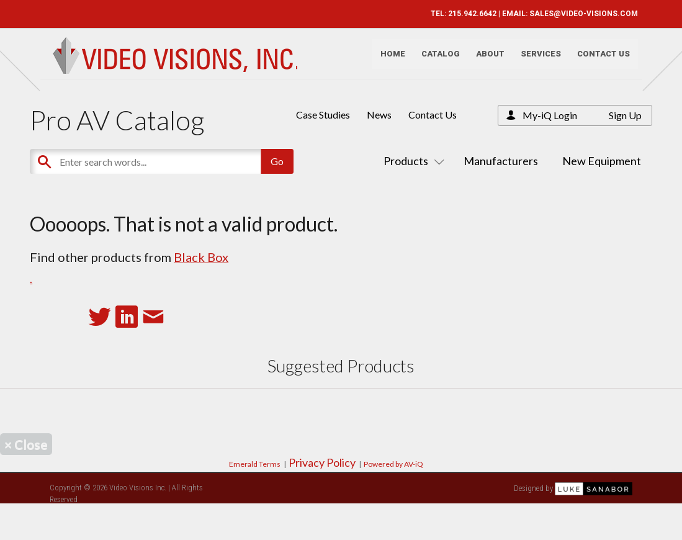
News (379, 114)
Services (536, 59)
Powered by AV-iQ (393, 464)
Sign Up (625, 115)
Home (387, 59)
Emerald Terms (254, 464)
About (485, 59)
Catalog (435, 59)
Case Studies (323, 114)
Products (411, 161)
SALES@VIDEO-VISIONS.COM (578, 13)
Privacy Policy (322, 462)
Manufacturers (501, 161)
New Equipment (601, 161)
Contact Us (598, 59)
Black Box (201, 257)
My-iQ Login (550, 115)
